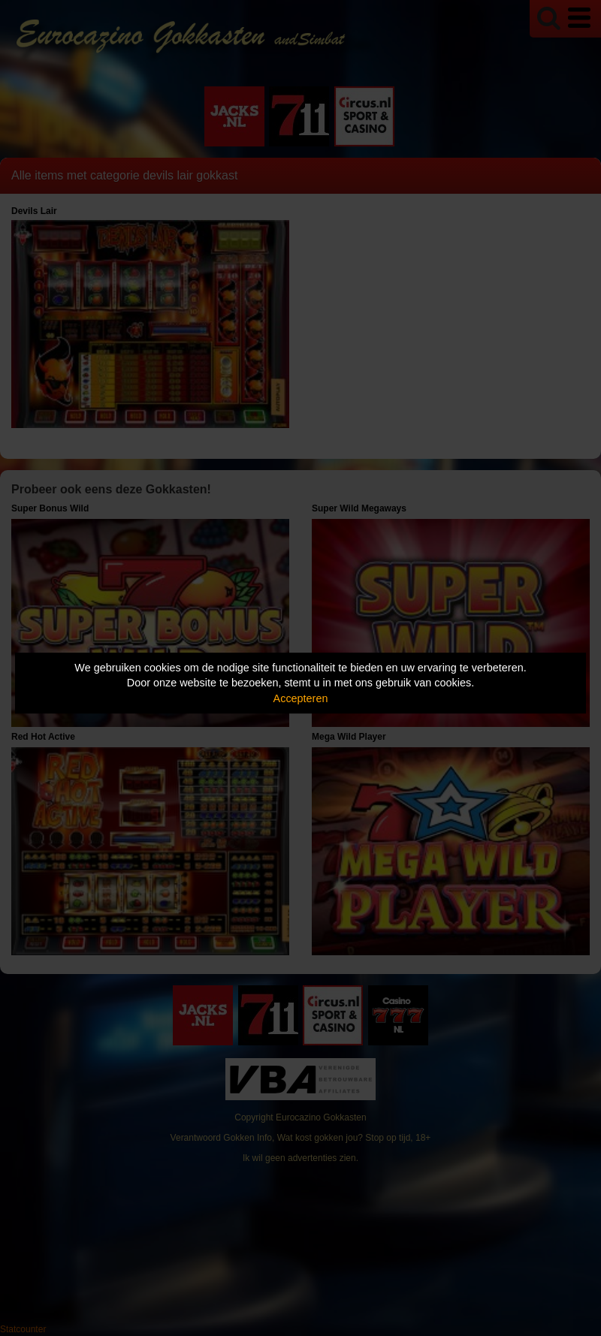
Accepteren (300, 698)
